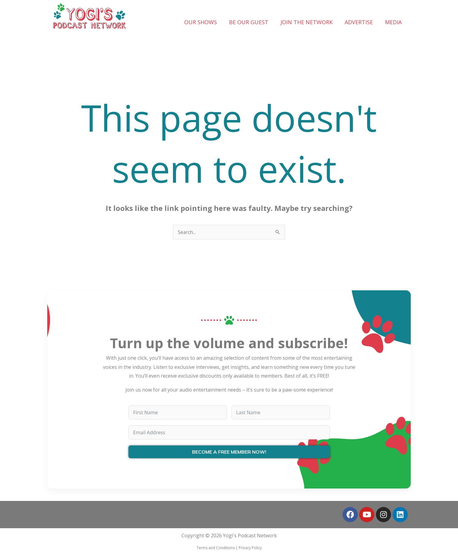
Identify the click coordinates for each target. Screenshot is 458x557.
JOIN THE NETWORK (306, 22)
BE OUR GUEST (248, 22)
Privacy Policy (250, 547)
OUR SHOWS (200, 22)
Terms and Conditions (216, 547)
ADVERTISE (359, 22)
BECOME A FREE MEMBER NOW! (229, 452)
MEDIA (393, 22)
